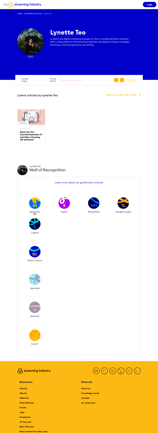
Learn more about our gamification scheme (79, 182)
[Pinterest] (129, 370)
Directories (25, 417)
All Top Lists (25, 422)
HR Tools (23, 123)
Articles (23, 388)
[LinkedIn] (112, 370)
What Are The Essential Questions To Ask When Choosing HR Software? (31, 136)
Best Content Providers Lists (33, 431)
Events (23, 407)
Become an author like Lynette (121, 94)
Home (19, 14)
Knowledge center (90, 393)
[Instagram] (137, 370)
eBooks (23, 393)
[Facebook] (96, 370)
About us (85, 388)
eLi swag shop (88, 402)
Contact (85, 398)
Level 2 (30, 56)
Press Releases (27, 402)
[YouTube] (121, 370)
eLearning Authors (32, 14)
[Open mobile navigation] (5, 4)
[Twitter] (104, 370)
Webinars (24, 398)
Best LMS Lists (26, 426)
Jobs (22, 412)
